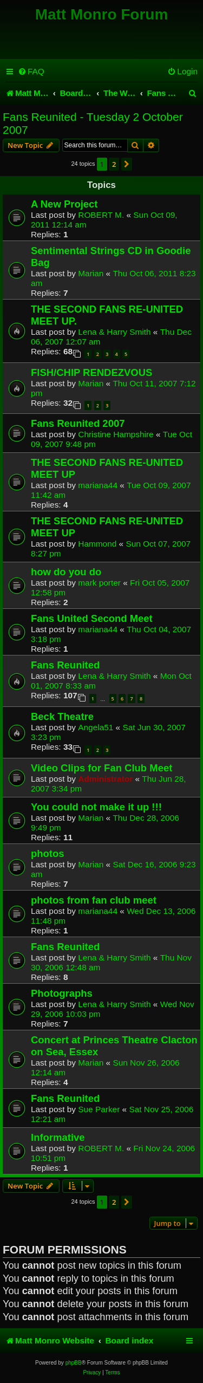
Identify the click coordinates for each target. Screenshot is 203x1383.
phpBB (74, 1363)
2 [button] (114, 164)
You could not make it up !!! (96, 807)
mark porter (99, 582)
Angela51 (95, 727)
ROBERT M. (101, 214)
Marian (90, 273)
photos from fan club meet (93, 900)
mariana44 (97, 485)
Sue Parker (99, 1109)
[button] (126, 164)
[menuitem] (31, 71)
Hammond (97, 543)
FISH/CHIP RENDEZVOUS (91, 372)
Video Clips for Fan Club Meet (101, 768)
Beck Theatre (62, 716)
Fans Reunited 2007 (78, 423)
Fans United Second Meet (92, 618)
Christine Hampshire (115, 434)
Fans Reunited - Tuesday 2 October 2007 (93, 123)
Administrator (105, 778)
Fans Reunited (65, 665)
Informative (58, 1137)
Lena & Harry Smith (114, 331)
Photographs (62, 993)
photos (47, 853)
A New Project (64, 204)
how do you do (66, 571)
